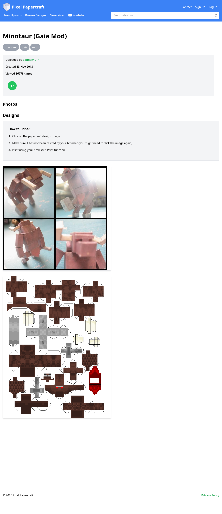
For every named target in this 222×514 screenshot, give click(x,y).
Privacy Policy (210, 495)
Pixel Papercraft (24, 7)
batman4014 (31, 60)
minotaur (11, 47)
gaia (24, 47)
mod (35, 47)
